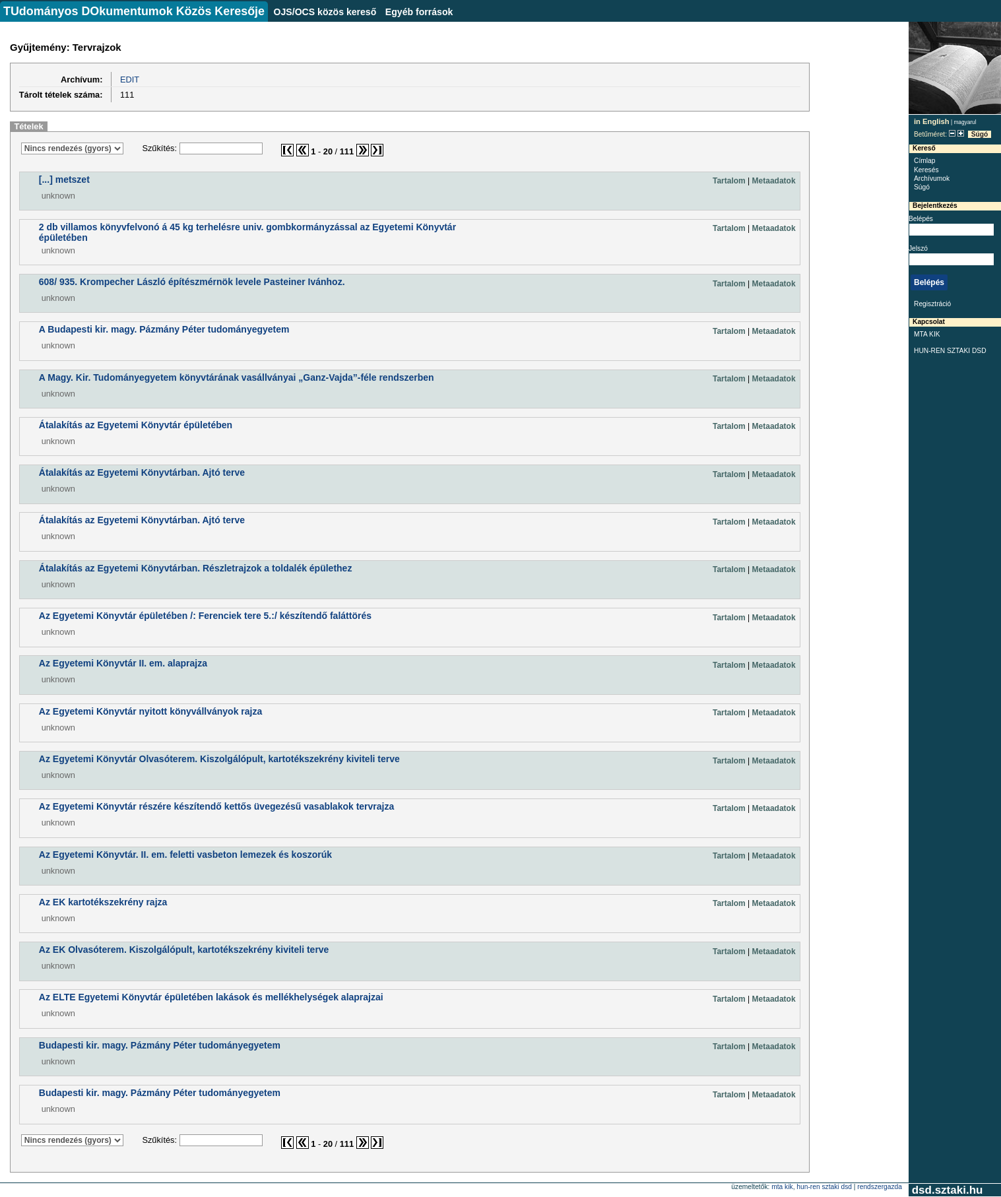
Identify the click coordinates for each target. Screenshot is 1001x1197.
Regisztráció (932, 303)
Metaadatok (774, 180)
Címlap (924, 160)
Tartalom (729, 180)
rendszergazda (879, 1186)
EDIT (129, 79)
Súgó (979, 134)
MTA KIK (927, 334)
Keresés (926, 170)
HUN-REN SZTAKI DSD (950, 350)
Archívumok (932, 178)
